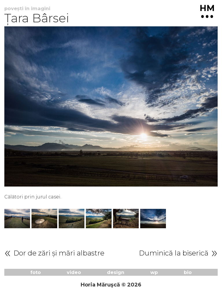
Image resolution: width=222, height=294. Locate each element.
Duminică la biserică (173, 253)
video (74, 272)
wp (154, 272)
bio (188, 272)
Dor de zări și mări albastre (59, 253)
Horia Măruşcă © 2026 (111, 285)
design (115, 272)
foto (35, 272)
